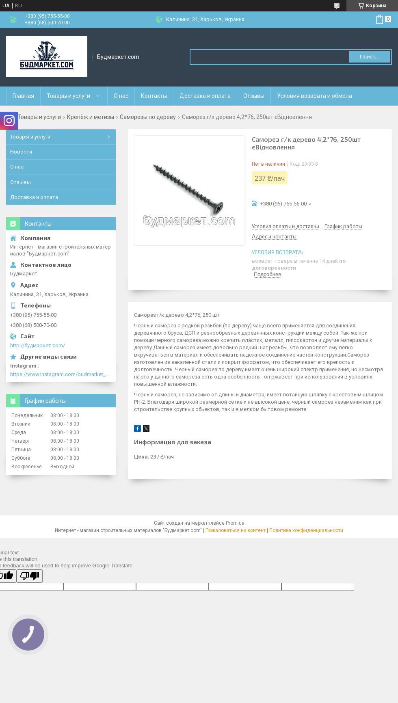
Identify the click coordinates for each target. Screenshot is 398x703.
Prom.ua (235, 523)
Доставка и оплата (205, 96)
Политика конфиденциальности (306, 530)
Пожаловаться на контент (235, 530)
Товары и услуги (68, 96)
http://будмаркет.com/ (37, 345)
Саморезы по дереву (148, 117)
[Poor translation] (30, 576)
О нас (121, 96)
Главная (23, 96)
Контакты (154, 96)
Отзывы (253, 96)
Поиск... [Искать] (369, 57)
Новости (21, 152)
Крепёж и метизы (90, 117)
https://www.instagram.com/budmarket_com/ (61, 374)
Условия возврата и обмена (314, 96)
